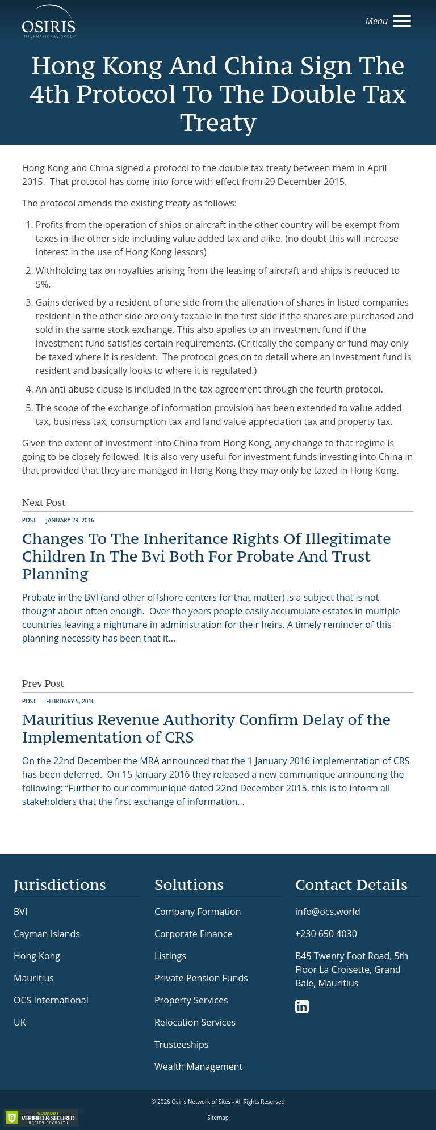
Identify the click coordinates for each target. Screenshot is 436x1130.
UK (20, 1022)
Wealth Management (198, 1066)
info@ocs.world (327, 912)
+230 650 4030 (326, 933)
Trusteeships (181, 1044)
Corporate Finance (193, 933)
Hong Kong (37, 956)
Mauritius (34, 978)
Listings (170, 956)
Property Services (191, 1000)
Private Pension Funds (201, 978)
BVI (20, 911)
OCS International (51, 1000)
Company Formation (197, 911)
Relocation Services (195, 1022)
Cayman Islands (47, 933)
